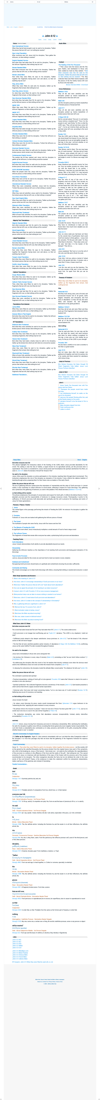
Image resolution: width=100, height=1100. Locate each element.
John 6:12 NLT (16, 942)
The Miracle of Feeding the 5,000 (24, 527)
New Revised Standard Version (22, 296)
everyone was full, (69, 73)
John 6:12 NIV (16, 940)
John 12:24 (61, 256)
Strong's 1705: (17, 801)
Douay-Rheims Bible (18, 275)
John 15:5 (61, 265)
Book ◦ (80, 460)
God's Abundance (17, 542)
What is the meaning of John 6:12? (24, 578)
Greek (60, 39)
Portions (66, 368)
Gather (77, 366)
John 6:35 (20, 471)
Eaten (78, 364)
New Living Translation (19, 53)
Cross (45, 39)
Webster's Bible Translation (21, 205)
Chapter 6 (16, 27)
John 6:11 (57, 630)
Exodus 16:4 (62, 134)
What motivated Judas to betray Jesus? (27, 610)
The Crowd (17, 521)
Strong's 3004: (17, 813)
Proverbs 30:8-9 (63, 162)
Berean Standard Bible (19, 67)
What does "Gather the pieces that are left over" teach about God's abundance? (38, 585)
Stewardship (16, 548)
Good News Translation (19, 177)
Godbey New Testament (19, 332)
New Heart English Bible (20, 198)
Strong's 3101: (17, 851)
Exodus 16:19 (82, 690)
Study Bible (16, 460)
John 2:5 (84, 668)
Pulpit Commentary (19, 744)
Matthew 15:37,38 (63, 316)
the (71, 75)
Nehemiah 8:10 (63, 329)
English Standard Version (20, 60)
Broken (64, 364)
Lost (86, 366)
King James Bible (17, 84)
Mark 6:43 (61, 101)
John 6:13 (68, 685)
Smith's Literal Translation (20, 264)
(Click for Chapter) (21, 43)
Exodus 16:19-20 (63, 147)
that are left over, (82, 75)
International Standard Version (21, 184)
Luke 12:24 (61, 221)
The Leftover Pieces (20, 533)
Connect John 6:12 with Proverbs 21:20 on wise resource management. (36, 591)
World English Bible (18, 230)
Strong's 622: (16, 933)
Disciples (70, 364)
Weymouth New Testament (20, 212)
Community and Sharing (19, 568)
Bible (8, 27)
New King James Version (20, 91)
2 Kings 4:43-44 (63, 117)
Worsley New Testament (20, 367)
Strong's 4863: (17, 862)
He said (79, 73)
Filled (60, 366)
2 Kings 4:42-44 (64, 644)
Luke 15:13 (61, 350)
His (87, 73)
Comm (55, 39)
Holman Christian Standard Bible (22, 141)
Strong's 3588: (17, 824)
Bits (59, 364)
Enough (83, 364)
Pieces (60, 368)
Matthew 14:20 (63, 92)
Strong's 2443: (17, 910)
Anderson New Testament (20, 325)
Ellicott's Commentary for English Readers (26, 734)
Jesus (82, 366)
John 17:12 (76, 709)
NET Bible (15, 191)
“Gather (67, 75)
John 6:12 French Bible (19, 957)
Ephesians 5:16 (67, 703)
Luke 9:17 (61, 108)
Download (84, 85)
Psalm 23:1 (52, 633)
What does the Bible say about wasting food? (29, 620)
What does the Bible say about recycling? (28, 613)
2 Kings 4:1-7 (62, 177)
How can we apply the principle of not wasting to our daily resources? (35, 588)
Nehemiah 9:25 (63, 292)
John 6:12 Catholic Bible (19, 959)
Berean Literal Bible (18, 75)
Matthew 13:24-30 (75, 489)
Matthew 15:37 (63, 202)
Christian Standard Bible (19, 134)
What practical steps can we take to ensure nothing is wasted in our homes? (38, 594)
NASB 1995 (16, 105)
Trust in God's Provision (19, 556)
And (86, 71)
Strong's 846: (16, 837)
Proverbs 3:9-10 (27, 716)
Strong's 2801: (17, 887)
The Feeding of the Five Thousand (69, 65)
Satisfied (72, 368)
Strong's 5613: (17, 790)
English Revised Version (20, 162)
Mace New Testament (19, 346)
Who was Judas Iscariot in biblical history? (28, 616)
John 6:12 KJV (16, 948)
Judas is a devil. (65, 409)
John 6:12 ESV (16, 944)
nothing (66, 77)
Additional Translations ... (20, 375)
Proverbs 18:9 (62, 343)
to (83, 73)
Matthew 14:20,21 (63, 307)
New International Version (20, 46)
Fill (87, 364)
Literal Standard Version (19, 241)
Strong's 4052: (17, 898)
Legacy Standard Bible (19, 120)
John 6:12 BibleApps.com (20, 951)
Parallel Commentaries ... (20, 764)
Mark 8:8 (61, 212)
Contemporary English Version (21, 155)
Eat (74, 364)
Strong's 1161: (17, 778)
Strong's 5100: (17, 921)
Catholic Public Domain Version (22, 282)
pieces (74, 75)
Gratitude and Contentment (20, 562)
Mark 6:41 (50, 657)
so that (60, 77)
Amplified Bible (17, 127)
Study (49, 39)
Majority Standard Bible (19, 223)
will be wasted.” (75, 77)
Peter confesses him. (67, 407)
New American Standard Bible (21, 98)
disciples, (61, 75)
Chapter (84, 460)
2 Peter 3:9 (52, 711)
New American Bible (18, 289)
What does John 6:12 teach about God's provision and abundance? (34, 597)
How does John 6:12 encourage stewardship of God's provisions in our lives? (38, 582)
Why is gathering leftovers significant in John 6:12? (30, 604)
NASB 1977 (16, 112)
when (60, 73)
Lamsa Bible (16, 307)
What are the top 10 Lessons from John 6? (28, 607)
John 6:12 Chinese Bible (20, 955)
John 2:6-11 (62, 232)
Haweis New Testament (19, 339)
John (11, 27)
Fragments (66, 366)
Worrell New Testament (19, 360)
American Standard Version (20, 148)
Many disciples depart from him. (70, 405)
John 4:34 (61, 249)
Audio (40, 39)
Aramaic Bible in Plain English (21, 314)
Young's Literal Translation (20, 257)
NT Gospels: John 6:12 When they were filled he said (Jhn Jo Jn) (32, 962)
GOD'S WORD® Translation (20, 170)
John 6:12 (15, 724)
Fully (72, 366)
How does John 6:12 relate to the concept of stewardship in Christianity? (37, 601)
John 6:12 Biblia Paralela (20, 953)
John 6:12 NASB (17, 946)
